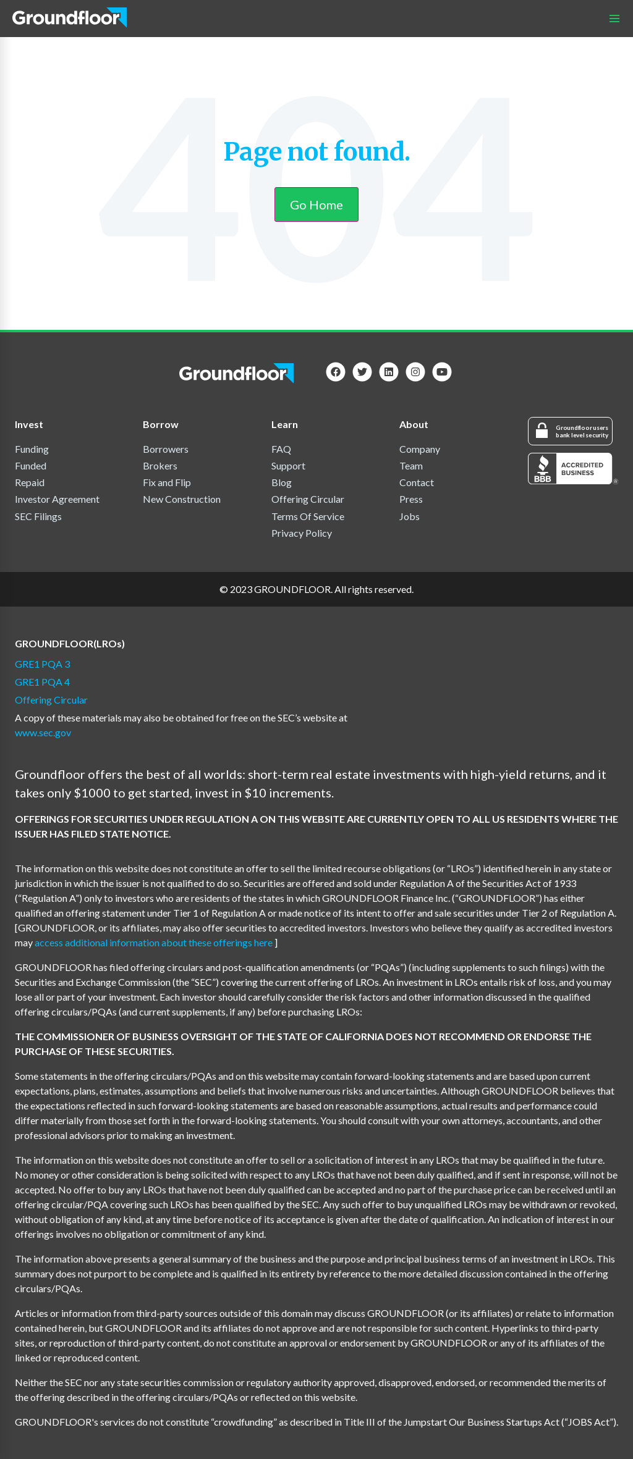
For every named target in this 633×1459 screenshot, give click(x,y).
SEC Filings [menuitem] (38, 516)
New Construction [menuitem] (182, 499)
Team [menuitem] (411, 465)
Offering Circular (51, 699)
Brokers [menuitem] (160, 465)
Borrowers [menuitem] (166, 449)
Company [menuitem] (419, 449)
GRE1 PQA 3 (42, 664)
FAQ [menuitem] (281, 449)
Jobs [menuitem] (409, 516)
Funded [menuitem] (30, 465)
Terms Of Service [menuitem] (307, 516)
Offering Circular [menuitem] (307, 499)
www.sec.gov (43, 732)
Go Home (316, 204)
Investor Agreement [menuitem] (57, 499)
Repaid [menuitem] (30, 482)
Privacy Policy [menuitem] (301, 533)
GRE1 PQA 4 (42, 681)
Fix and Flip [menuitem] (167, 482)
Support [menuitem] (288, 465)
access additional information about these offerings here (154, 942)
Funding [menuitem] (32, 449)
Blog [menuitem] (281, 482)
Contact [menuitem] (416, 482)
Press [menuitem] (411, 499)
